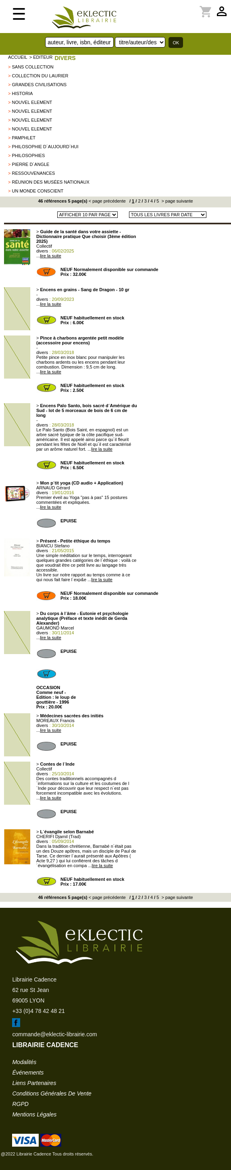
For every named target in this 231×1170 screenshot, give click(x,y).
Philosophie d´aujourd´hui (45, 146)
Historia (22, 93)
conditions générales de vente (51, 1093)
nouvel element (32, 102)
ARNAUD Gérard (53, 487)
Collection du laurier (40, 75)
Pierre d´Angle (30, 164)
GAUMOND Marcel (55, 627)
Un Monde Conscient (37, 190)
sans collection (32, 66)
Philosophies (28, 155)
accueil (17, 57)
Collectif (44, 246)
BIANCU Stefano (53, 545)
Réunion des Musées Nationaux (50, 182)
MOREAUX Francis (55, 720)
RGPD (20, 1104)
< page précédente (107, 201)
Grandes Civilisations (39, 84)
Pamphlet (23, 137)
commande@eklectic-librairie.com (54, 1034)
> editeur (41, 57)
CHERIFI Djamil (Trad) (58, 836)
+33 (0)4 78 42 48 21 (38, 1011)
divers (64, 58)
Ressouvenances (33, 173)
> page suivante (176, 201)
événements (28, 1072)
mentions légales (34, 1114)
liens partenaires (34, 1083)
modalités (24, 1062)
